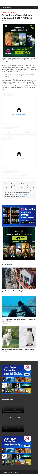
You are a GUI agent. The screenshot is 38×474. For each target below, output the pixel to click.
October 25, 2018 (28, 196)
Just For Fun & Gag (6, 12)
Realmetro (13, 12)
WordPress (9, 472)
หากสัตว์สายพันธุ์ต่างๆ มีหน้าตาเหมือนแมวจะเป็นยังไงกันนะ (18, 349)
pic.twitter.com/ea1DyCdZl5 (20, 194)
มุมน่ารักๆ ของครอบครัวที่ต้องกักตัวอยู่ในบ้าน (14, 291)
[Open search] (34, 7)
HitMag (16, 472)
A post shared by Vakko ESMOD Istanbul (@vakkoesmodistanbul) (19, 175)
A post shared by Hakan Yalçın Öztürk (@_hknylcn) (19, 132)
